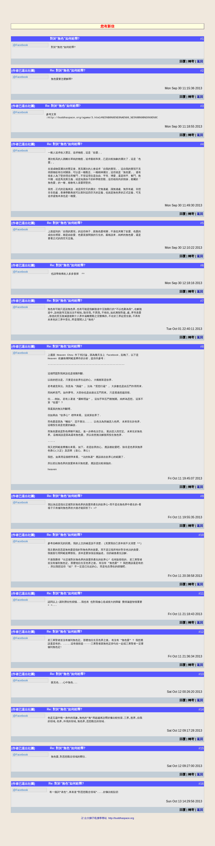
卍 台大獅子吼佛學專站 (94, 844)
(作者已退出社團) (23, 70)
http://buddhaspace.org (121, 844)
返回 (200, 61)
